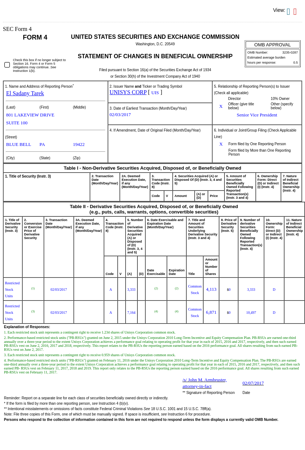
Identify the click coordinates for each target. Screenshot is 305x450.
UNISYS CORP (128, 92)
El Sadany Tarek (25, 93)
